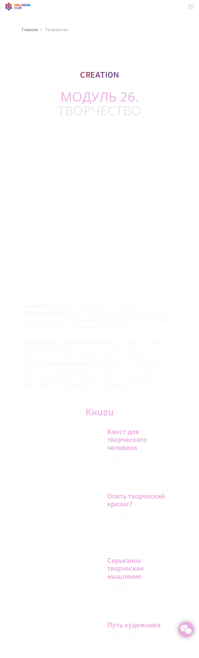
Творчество (56, 29)
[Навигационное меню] (191, 6)
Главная (30, 29)
